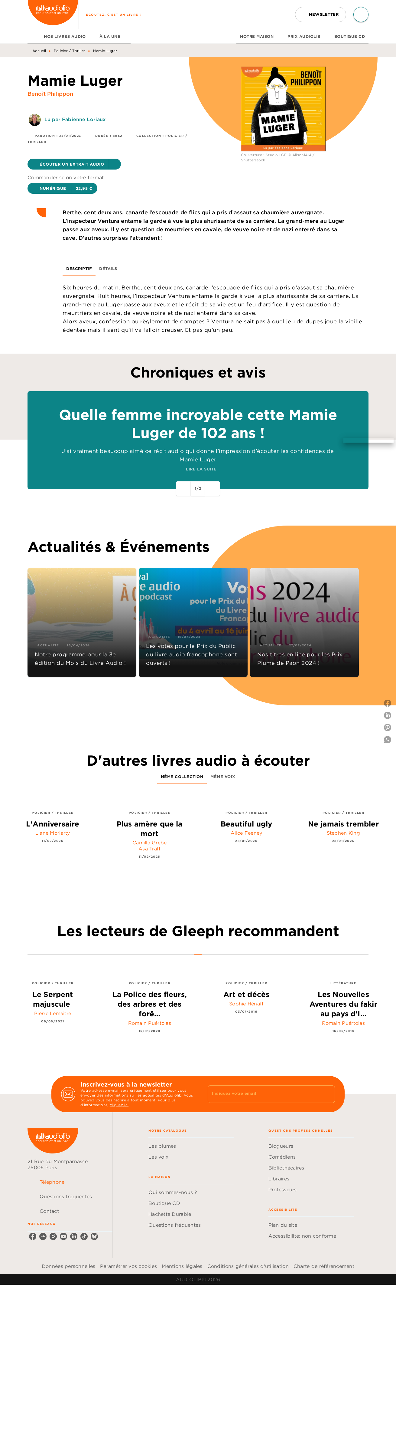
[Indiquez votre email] (264, 1094)
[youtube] (63, 1236)
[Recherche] (360, 14)
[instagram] (53, 1236)
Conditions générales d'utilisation (248, 1266)
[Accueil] (53, 14)
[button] (320, 14)
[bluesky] (94, 1236)
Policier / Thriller (70, 50)
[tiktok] (84, 1236)
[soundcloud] (43, 1236)
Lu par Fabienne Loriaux (74, 119)
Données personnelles (68, 1266)
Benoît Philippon (50, 93)
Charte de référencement (324, 1266)
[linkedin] (74, 1236)
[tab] (34, 36)
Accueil (39, 50)
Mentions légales (182, 1266)
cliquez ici (119, 1105)
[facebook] (33, 1236)
